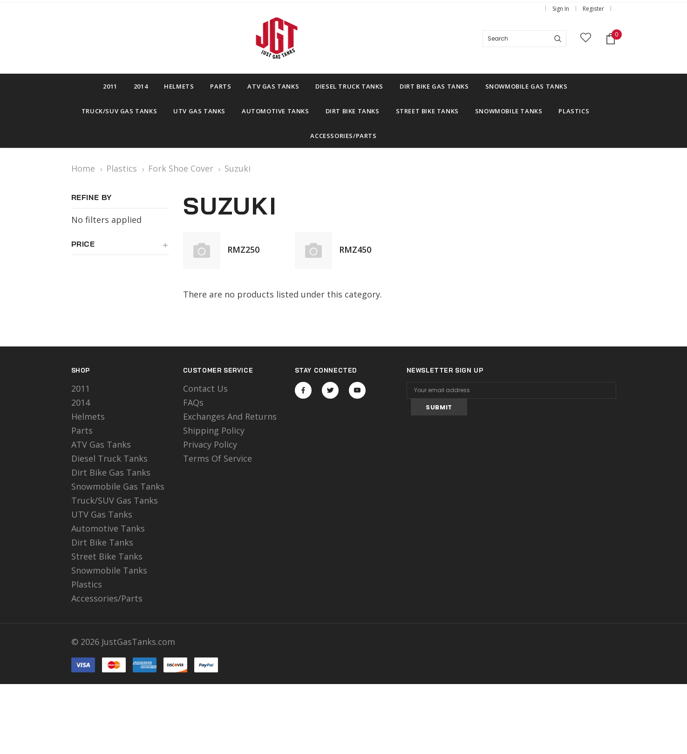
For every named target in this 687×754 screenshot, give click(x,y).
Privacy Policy (210, 444)
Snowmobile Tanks (109, 570)
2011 (80, 388)
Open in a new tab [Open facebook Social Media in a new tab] (303, 390)
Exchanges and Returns (230, 416)
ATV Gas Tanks (101, 444)
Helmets (88, 416)
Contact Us (205, 388)
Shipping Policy (214, 430)
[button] (120, 247)
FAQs (193, 402)
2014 (80, 402)
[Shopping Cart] (610, 39)
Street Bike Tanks (107, 556)
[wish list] (585, 39)
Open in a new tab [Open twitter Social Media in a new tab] (330, 390)
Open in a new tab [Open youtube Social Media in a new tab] (357, 390)
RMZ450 (355, 249)
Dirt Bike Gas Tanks (110, 472)
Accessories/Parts (107, 598)
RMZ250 (243, 249)
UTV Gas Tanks (101, 514)
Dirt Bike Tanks (102, 542)
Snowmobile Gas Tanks (117, 486)
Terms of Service (217, 458)
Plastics (86, 584)
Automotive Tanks (108, 528)
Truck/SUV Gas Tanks (114, 500)
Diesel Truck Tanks (109, 458)
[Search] (558, 39)
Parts (82, 430)
